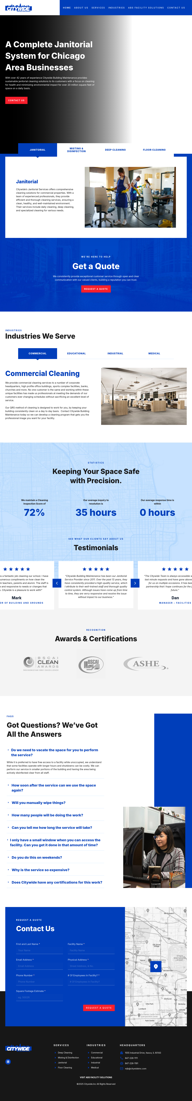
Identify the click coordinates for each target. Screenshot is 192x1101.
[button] (57, 583)
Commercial (97, 1052)
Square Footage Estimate (31, 991)
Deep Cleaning (65, 1052)
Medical (95, 1067)
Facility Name (76, 944)
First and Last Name (28, 944)
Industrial (95, 1062)
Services (98, 7)
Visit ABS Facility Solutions (96, 1077)
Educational (96, 1057)
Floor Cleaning (65, 1067)
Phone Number (25, 975)
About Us (81, 7)
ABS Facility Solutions (146, 7)
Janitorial (62, 1062)
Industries (116, 7)
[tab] (37, 150)
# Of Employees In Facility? (83, 975)
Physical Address (78, 959)
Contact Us (176, 7)
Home (67, 7)
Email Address (25, 959)
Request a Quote (99, 1008)
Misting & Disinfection (68, 1057)
